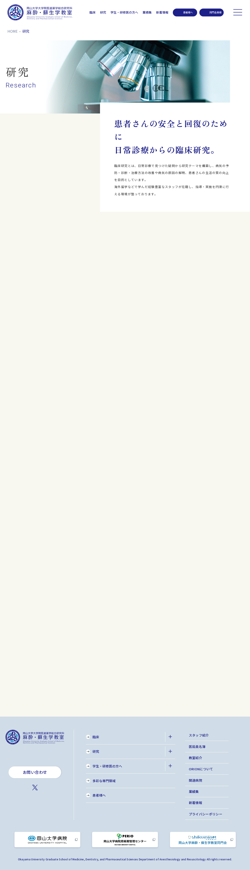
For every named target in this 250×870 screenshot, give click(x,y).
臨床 (92, 12)
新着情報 (162, 12)
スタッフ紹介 (199, 735)
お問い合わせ (35, 772)
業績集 (147, 12)
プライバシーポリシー (206, 814)
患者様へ (99, 795)
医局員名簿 (197, 746)
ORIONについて (201, 769)
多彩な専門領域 (104, 780)
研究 (103, 12)
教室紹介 (195, 757)
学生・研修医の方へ (124, 12)
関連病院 (195, 780)
